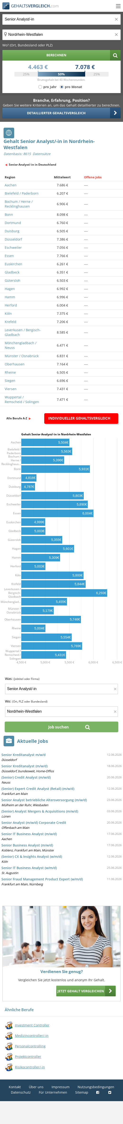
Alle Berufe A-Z (16, 418)
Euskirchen (13, 264)
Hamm (10, 297)
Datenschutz (21, 1092)
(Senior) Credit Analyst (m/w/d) (26, 777)
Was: (22, 678)
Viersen (11, 389)
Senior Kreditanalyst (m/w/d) (24, 766)
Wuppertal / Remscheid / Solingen (22, 399)
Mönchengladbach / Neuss (20, 345)
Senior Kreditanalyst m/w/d (23, 754)
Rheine (10, 372)
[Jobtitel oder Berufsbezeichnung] (61, 19)
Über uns (36, 1087)
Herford (11, 305)
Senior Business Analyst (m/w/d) (27, 845)
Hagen (10, 288)
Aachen (11, 185)
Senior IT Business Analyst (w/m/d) (29, 868)
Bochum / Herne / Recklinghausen (19, 203)
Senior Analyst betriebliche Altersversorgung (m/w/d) (44, 800)
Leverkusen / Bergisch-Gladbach (23, 332)
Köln (8, 313)
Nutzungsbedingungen (96, 1087)
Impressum (61, 1087)
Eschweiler (13, 247)
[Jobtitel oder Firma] (61, 689)
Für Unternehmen (53, 1092)
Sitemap (81, 1092)
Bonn (9, 214)
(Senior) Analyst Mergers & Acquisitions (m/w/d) (39, 811)
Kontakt (15, 1087)
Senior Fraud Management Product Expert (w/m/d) (42, 879)
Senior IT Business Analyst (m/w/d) (29, 834)
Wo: (26, 701)
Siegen (10, 380)
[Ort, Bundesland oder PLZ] (61, 34)
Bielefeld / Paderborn (22, 193)
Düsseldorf (13, 239)
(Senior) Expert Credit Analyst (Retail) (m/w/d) (37, 788)
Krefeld (10, 321)
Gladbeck (12, 272)
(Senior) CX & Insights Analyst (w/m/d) (31, 856)
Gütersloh (12, 280)
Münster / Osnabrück (22, 356)
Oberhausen (15, 364)
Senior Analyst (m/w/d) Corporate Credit (33, 822)
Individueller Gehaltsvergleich (79, 418)
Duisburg (12, 231)
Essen (9, 255)
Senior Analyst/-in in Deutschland (32, 165)
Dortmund (13, 223)
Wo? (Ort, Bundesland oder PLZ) (27, 45)
